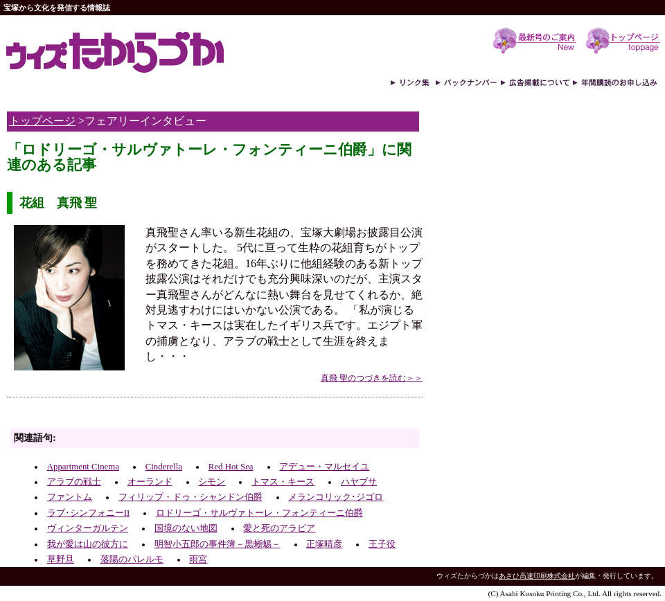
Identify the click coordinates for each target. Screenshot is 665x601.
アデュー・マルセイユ (324, 467)
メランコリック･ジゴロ (335, 497)
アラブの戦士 (74, 482)
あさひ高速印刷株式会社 (537, 576)
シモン (211, 482)
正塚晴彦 (324, 544)
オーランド (149, 482)
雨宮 (198, 559)
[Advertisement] (169, 416)
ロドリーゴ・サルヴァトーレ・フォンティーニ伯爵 (259, 513)
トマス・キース (282, 482)
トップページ (42, 121)
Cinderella (163, 467)
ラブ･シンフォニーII (88, 513)
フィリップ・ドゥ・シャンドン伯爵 (190, 497)
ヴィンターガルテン (87, 528)
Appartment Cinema (83, 467)
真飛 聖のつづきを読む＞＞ (372, 378)
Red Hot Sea (231, 467)
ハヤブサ (359, 482)
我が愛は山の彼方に (87, 544)
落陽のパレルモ (131, 559)
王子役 (382, 544)
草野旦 (60, 559)
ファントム (69, 497)
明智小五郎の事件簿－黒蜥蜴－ (217, 544)
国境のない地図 (186, 528)
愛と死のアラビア (279, 528)
